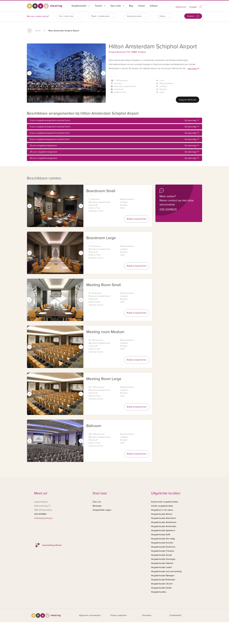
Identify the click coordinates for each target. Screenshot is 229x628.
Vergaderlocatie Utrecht (161, 583)
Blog (131, 6)
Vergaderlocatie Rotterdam (163, 579)
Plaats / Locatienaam (102, 16)
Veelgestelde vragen (102, 510)
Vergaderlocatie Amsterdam (163, 526)
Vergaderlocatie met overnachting (166, 571)
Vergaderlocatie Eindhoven (163, 547)
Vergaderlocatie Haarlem (162, 563)
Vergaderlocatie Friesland (162, 551)
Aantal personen (137, 16)
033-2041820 (168, 209)
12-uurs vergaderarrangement (114, 146)
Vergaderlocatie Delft (160, 534)
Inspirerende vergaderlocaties (164, 502)
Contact (141, 6)
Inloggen (193, 7)
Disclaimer (147, 615)
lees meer (193, 68)
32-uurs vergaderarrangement (114, 158)
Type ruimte (117, 6)
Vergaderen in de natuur (162, 510)
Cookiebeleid (175, 615)
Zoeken (193, 16)
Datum (164, 16)
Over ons (97, 502)
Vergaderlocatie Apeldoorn (163, 530)
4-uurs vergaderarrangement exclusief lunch (114, 127)
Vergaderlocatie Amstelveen (163, 522)
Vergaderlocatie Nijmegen (162, 575)
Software (154, 6)
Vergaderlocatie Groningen (163, 559)
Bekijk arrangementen (137, 219)
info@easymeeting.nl (43, 518)
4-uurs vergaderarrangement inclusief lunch (114, 133)
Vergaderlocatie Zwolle (161, 588)
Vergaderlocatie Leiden (161, 567)
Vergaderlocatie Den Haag (163, 538)
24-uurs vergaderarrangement (114, 152)
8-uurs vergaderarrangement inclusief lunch (114, 139)
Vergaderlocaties (80, 6)
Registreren (181, 7)
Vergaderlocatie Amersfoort (163, 518)
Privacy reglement (118, 615)
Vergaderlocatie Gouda (161, 555)
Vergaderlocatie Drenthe (162, 543)
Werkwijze (97, 506)
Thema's (100, 6)
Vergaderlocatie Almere (161, 514)
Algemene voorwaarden (90, 615)
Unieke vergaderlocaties (162, 506)
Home (38, 30)
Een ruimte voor (68, 16)
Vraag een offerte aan (187, 100)
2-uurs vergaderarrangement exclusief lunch (114, 120)
